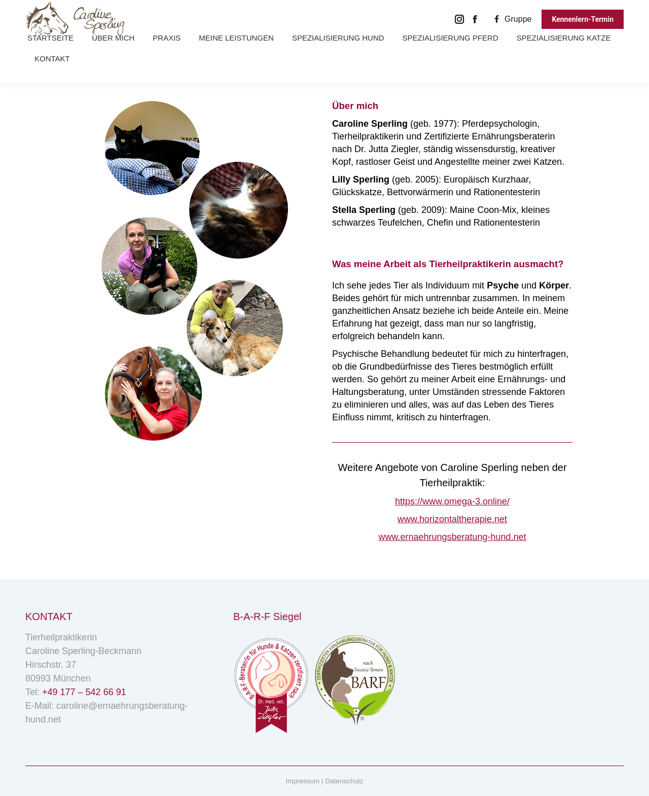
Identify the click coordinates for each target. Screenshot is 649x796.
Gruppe (511, 19)
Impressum (303, 781)
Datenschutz (344, 781)
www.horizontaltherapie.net (452, 519)
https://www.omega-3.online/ (452, 501)
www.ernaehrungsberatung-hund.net (452, 537)
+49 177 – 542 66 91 (84, 692)
